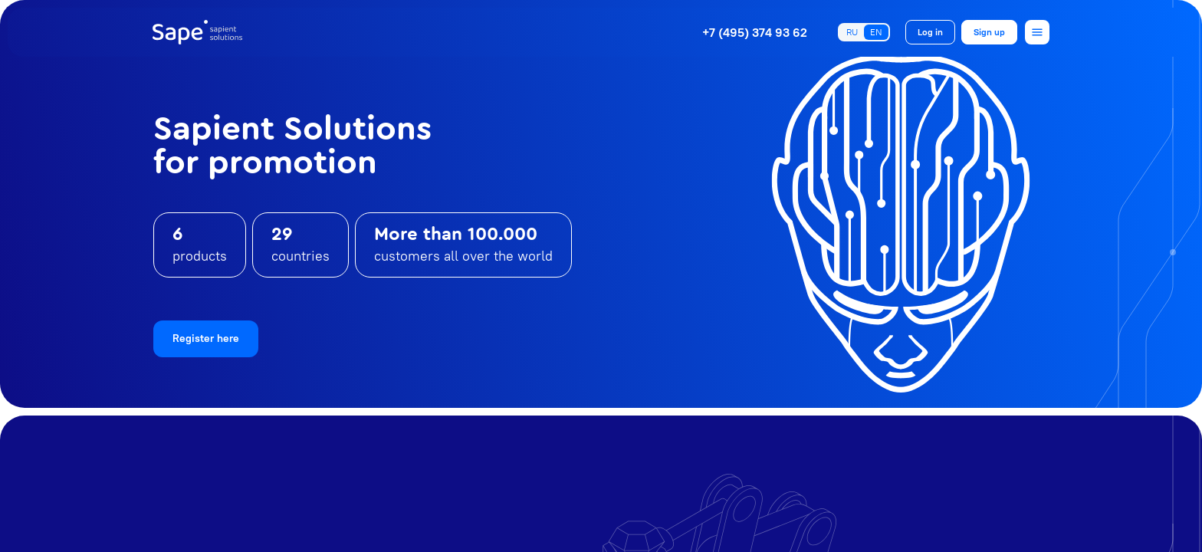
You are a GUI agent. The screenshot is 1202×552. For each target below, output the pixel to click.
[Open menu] (1037, 32)
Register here (205, 338)
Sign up (989, 32)
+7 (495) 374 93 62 (754, 32)
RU (852, 32)
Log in (930, 32)
